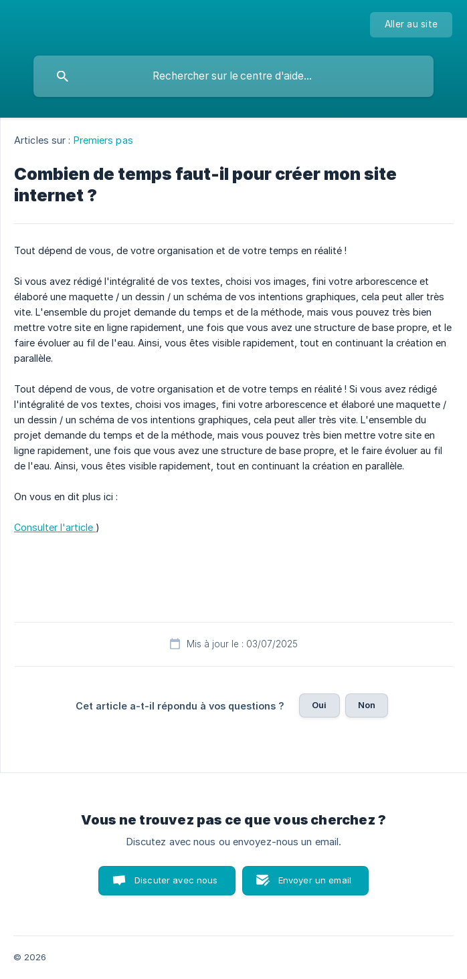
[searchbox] (233, 76)
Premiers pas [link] (103, 140)
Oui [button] (319, 704)
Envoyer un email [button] (314, 880)
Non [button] (366, 704)
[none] (411, 24)
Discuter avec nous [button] (176, 880)
